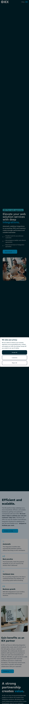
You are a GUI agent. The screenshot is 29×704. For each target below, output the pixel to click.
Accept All (14, 352)
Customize (14, 357)
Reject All (14, 363)
